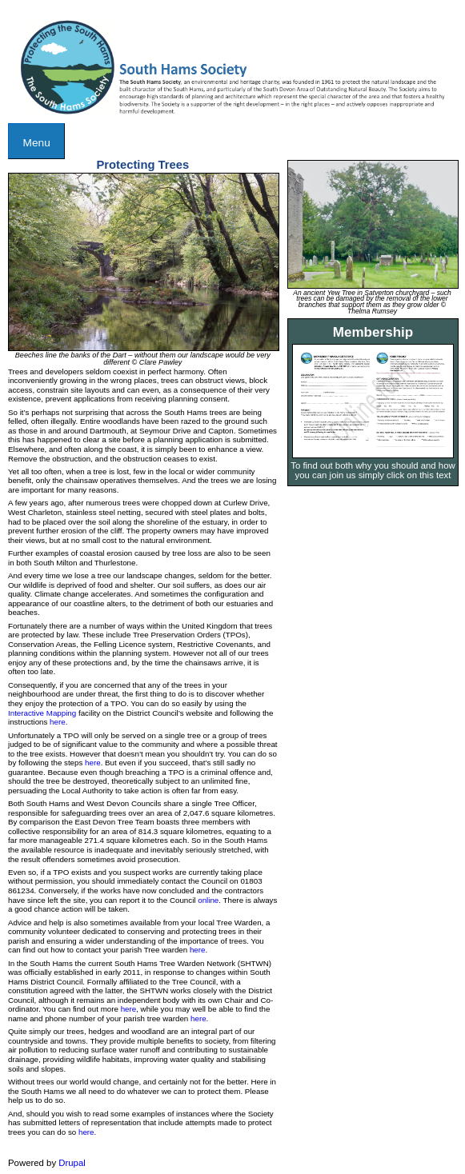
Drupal (72, 1163)
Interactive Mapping (42, 713)
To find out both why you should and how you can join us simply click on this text (373, 471)
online (208, 900)
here (58, 721)
